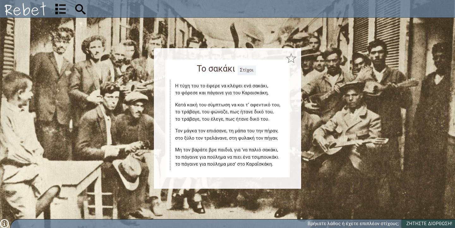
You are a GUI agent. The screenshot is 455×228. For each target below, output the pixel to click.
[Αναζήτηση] (121, 8)
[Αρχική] (25, 8)
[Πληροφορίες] (4, 223)
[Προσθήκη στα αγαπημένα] (291, 58)
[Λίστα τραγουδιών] (60, 9)
